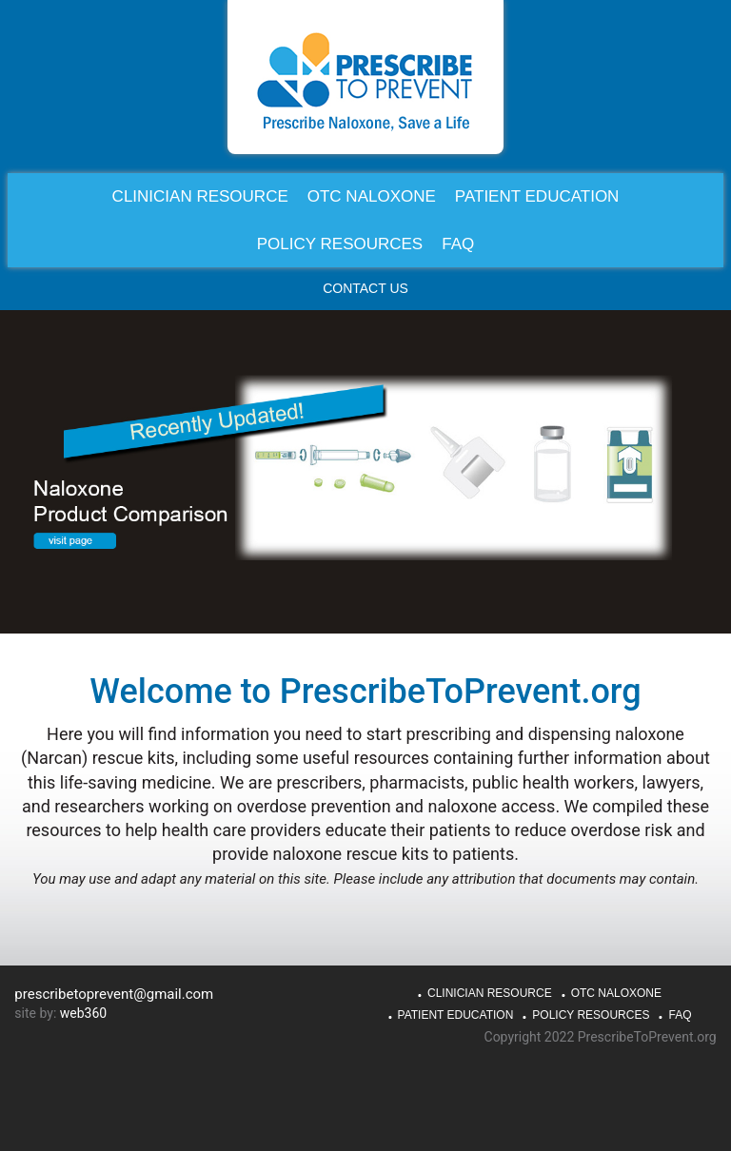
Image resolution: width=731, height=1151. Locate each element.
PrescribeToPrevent (365, 81)
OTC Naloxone (616, 993)
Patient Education (456, 1015)
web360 (83, 1013)
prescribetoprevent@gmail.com (113, 994)
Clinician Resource (489, 993)
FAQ (679, 1015)
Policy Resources (590, 1015)
